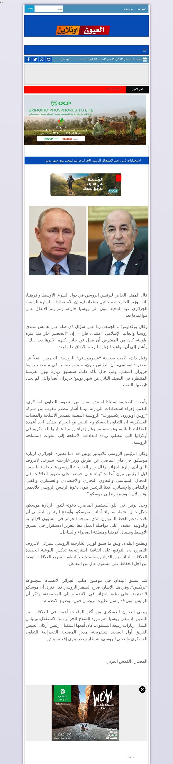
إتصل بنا (141, 8)
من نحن (128, 8)
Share (130, 757)
